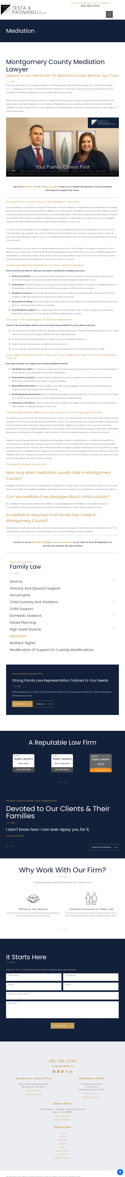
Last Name (70, 975)
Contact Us (62, 1154)
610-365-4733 (90, 5)
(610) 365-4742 (91, 1093)
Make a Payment (63, 1157)
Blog (62, 1147)
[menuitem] (60, 581)
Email (68, 984)
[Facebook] (66, 1071)
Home (63, 1132)
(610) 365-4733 (17, 969)
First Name (13, 975)
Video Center (62, 1150)
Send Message (62, 1025)
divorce (9, 89)
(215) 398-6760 (62, 1116)
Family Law (62, 1140)
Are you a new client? (19, 994)
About (62, 1136)
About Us (43, 704)
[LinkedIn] (71, 1071)
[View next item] (64, 782)
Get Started (22, 704)
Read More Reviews (104, 847)
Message (12, 1003)
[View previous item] (60, 782)
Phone (11, 984)
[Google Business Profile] (54, 1071)
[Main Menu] (109, 14)
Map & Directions (34, 1094)
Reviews (62, 1143)
